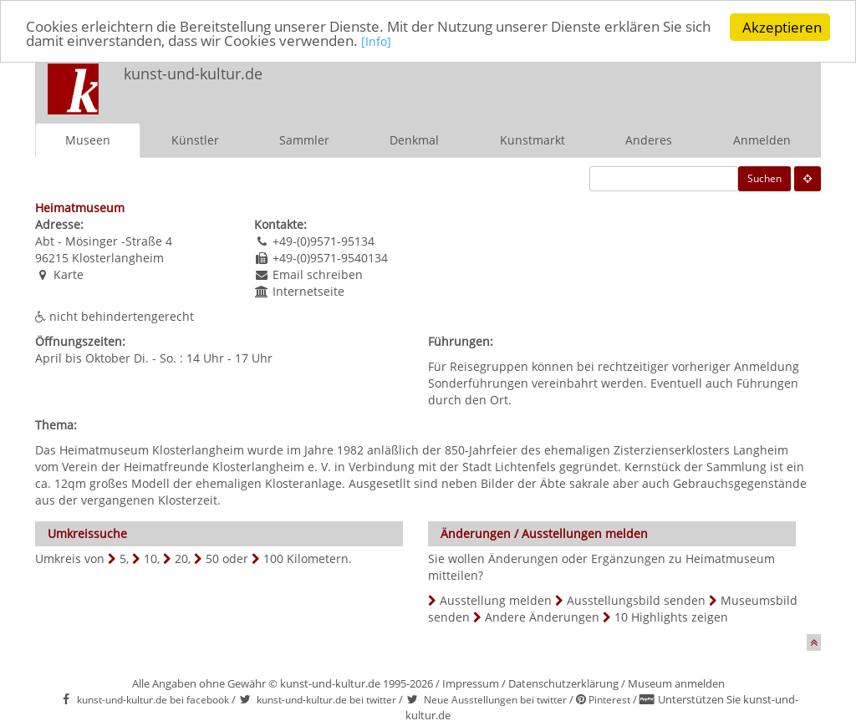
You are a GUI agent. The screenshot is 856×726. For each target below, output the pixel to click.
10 (150, 558)
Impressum (470, 683)
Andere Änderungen (542, 617)
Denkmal (414, 140)
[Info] (376, 43)
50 (212, 558)
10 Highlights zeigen (671, 617)
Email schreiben (318, 274)
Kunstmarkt (532, 140)
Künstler (195, 140)
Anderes (648, 140)
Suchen (764, 178)
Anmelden (762, 140)
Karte (69, 274)
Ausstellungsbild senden (636, 600)
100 (273, 558)
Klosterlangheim (118, 258)
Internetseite (308, 291)
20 (181, 558)
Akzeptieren (782, 27)
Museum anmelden (676, 683)
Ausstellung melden (496, 600)
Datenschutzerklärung (563, 683)
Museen (87, 140)
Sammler (304, 140)
